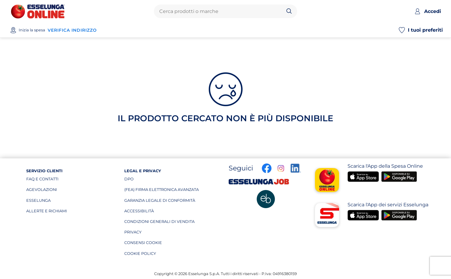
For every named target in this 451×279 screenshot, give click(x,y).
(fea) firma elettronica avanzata (161, 191)
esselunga (54, 201)
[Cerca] (289, 11)
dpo (152, 180)
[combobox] (220, 11)
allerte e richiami (54, 212)
